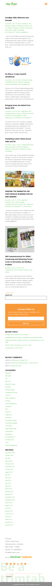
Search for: (8, 295)
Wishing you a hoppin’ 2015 (20, 360)
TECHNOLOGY (27, 206)
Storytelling (20, 30)
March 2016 (8, 503)
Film (24, 204)
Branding (7, 113)
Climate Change (15, 113)
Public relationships (10, 428)
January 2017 (9, 494)
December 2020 (10, 452)
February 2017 (9, 491)
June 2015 (8, 508)
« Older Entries (9, 293)
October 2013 (9, 525)
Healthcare (8, 149)
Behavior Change (10, 26)
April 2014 (8, 516)
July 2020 (7, 458)
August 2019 (9, 472)
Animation (25, 23)
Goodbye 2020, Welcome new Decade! (16, 334)
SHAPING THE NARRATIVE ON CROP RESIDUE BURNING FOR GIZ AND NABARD (19, 194)
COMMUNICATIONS (22, 26)
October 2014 (9, 514)
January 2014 (9, 522)
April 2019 (8, 480)
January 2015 (9, 511)
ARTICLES (8, 381)
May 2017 (8, 486)
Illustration (29, 28)
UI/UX (7, 442)
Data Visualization (10, 147)
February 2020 (9, 464)
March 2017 (8, 489)
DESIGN (9, 28)
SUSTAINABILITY (10, 32)
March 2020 (8, 461)
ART (30, 23)
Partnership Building (11, 84)
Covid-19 (7, 395)
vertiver (9, 23)
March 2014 (8, 519)
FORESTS (22, 28)
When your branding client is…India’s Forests (25, 363)
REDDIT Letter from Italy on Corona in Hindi (18, 345)
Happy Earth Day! (16, 365)
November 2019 (10, 466)
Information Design (11, 30)
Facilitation (16, 28)
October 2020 (9, 455)
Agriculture (25, 111)
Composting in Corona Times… (14, 348)
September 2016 (10, 500)
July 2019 (7, 475)
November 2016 (10, 497)
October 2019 (9, 469)
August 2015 (9, 505)
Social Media (17, 118)
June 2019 (8, 478)
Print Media (8, 426)
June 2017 (8, 483)
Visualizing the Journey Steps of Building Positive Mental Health (23, 337)
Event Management (16, 115)
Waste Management (22, 32)
